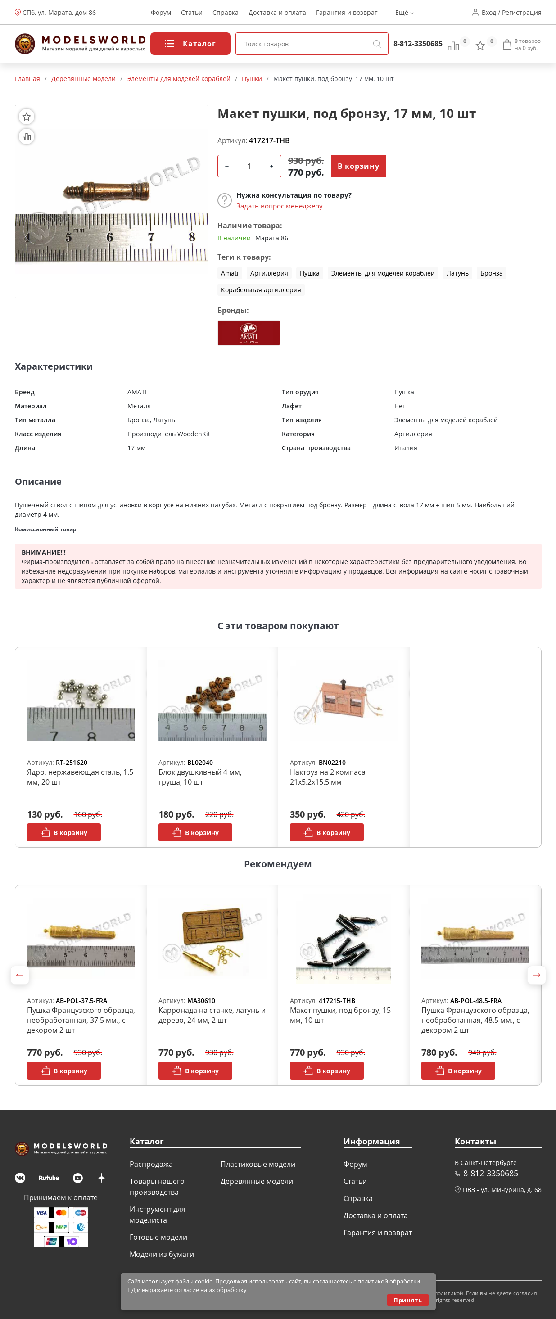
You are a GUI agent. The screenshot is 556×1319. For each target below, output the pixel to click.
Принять (407, 1300)
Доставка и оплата (277, 12)
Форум (161, 12)
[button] (19, 975)
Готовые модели (158, 1237)
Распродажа (151, 1164)
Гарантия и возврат (347, 12)
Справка (225, 12)
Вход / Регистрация (512, 12)
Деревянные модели (257, 1181)
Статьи (192, 12)
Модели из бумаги (162, 1254)
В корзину (359, 166)
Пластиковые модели (258, 1164)
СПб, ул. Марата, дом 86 (59, 12)
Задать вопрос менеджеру (279, 205)
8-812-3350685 (418, 44)
